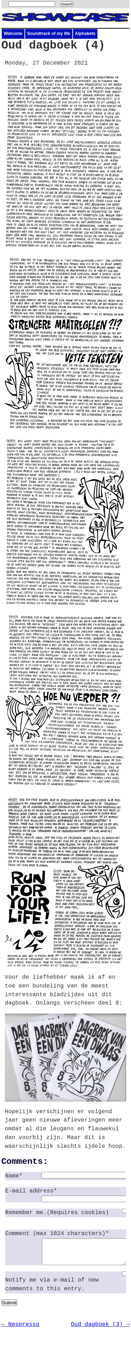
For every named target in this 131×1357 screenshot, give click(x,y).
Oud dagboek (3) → (100, 1329)
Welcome (13, 33)
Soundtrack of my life (48, 33)
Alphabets (85, 33)
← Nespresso (20, 1329)
